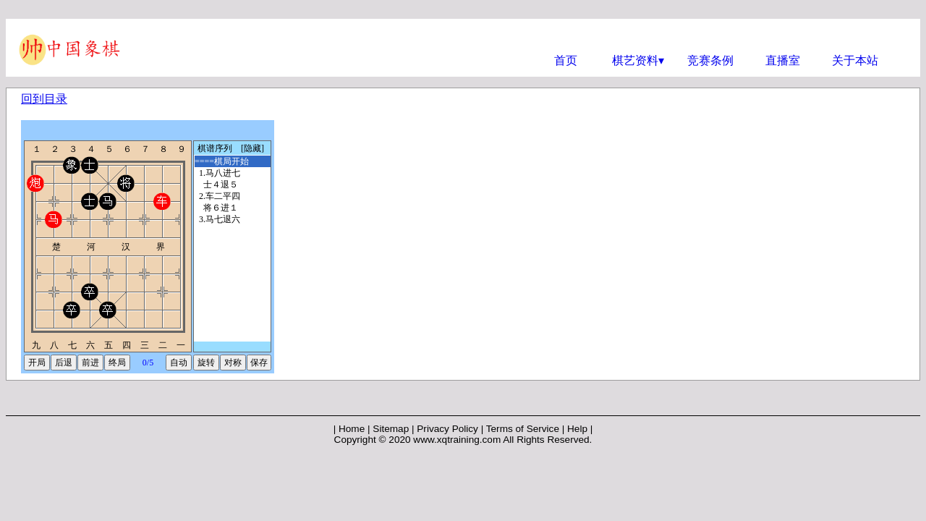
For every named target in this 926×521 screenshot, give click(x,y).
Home (352, 428)
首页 (565, 60)
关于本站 (855, 60)
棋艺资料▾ (638, 60)
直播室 (782, 60)
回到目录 (44, 99)
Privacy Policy (447, 428)
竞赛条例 (710, 60)
